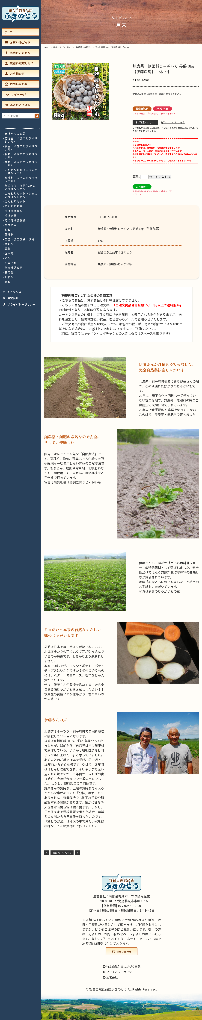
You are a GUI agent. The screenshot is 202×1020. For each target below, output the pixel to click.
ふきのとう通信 (18, 105)
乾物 (8, 248)
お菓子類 (11, 263)
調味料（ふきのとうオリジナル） (21, 179)
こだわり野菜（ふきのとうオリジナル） (21, 171)
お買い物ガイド (18, 42)
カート (12, 32)
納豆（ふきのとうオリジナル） (21, 148)
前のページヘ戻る (62, 852)
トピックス (12, 291)
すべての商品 (15, 133)
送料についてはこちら (173, 122)
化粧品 (9, 277)
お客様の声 (15, 74)
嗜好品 (9, 244)
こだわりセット (15, 201)
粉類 (8, 229)
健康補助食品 (14, 267)
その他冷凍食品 (15, 220)
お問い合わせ (16, 84)
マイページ (15, 94)
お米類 (9, 253)
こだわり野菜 (14, 206)
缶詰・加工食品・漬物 (20, 239)
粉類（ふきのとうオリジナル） (21, 156)
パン (8, 258)
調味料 (9, 234)
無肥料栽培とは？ (19, 63)
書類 (8, 281)
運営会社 (11, 298)
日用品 (9, 272)
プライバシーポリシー (19, 304)
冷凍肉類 (11, 215)
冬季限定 (11, 225)
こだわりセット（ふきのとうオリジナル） (21, 195)
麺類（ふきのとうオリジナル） (21, 163)
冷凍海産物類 (14, 210)
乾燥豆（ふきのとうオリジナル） (21, 140)
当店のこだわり (18, 53)
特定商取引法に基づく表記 (121, 966)
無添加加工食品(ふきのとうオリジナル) (20, 187)
